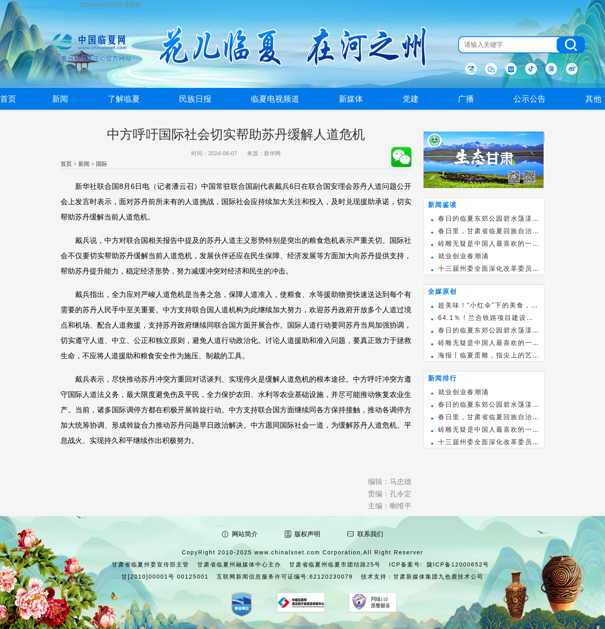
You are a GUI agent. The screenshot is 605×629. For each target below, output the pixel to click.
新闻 (84, 164)
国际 (101, 164)
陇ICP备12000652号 (458, 564)
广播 (466, 98)
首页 (66, 164)
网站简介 (245, 534)
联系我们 (370, 534)
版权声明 (307, 534)
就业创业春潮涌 (463, 256)
